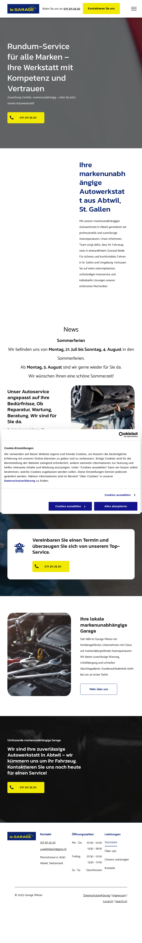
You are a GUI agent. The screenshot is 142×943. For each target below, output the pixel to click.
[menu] (134, 9)
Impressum (119, 895)
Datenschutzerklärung (19, 480)
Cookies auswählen (118, 494)
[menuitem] (120, 842)
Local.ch (108, 901)
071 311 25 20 (47, 842)
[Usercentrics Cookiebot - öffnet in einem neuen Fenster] (121, 434)
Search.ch (121, 901)
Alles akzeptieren (115, 506)
